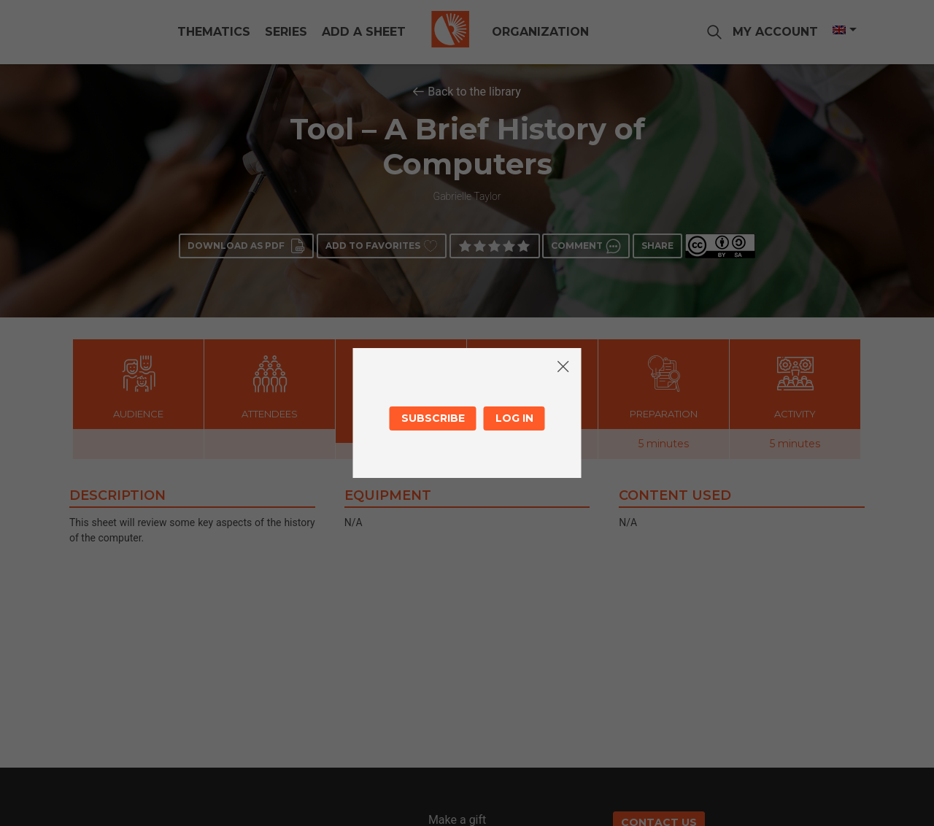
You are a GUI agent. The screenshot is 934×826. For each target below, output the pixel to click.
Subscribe (433, 418)
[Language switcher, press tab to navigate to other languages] (829, 30)
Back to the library (474, 92)
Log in (514, 418)
